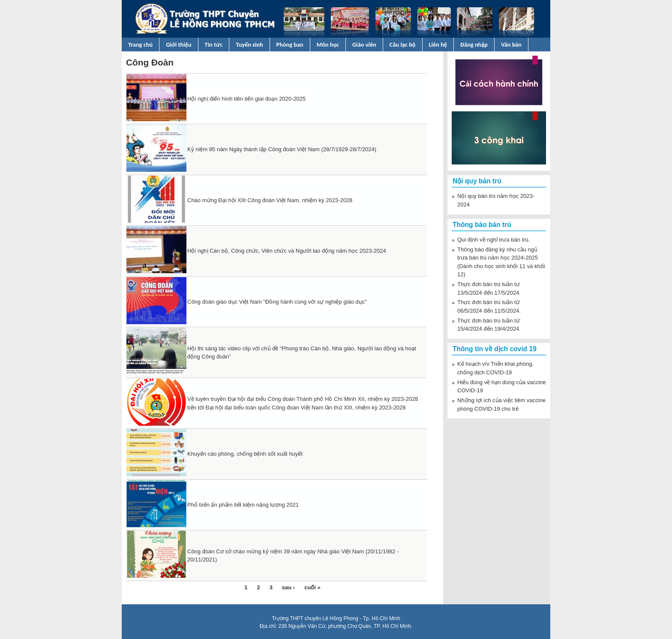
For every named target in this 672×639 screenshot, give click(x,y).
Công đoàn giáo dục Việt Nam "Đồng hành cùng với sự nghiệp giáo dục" (277, 302)
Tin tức (214, 44)
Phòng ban (289, 44)
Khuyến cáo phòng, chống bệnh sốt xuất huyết (245, 454)
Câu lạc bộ (403, 44)
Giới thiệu (178, 44)
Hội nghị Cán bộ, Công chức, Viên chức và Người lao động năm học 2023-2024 (286, 251)
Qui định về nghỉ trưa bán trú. (493, 239)
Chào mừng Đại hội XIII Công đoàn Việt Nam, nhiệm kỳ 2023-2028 (269, 200)
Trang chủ (140, 44)
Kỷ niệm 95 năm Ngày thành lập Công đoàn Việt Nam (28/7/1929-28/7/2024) (281, 149)
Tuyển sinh (249, 44)
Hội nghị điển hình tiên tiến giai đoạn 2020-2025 (246, 99)
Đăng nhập (474, 44)
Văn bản (511, 44)
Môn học (328, 44)
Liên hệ (438, 44)
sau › (288, 587)
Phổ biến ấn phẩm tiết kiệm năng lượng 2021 (243, 505)
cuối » (312, 587)
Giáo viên (364, 44)
